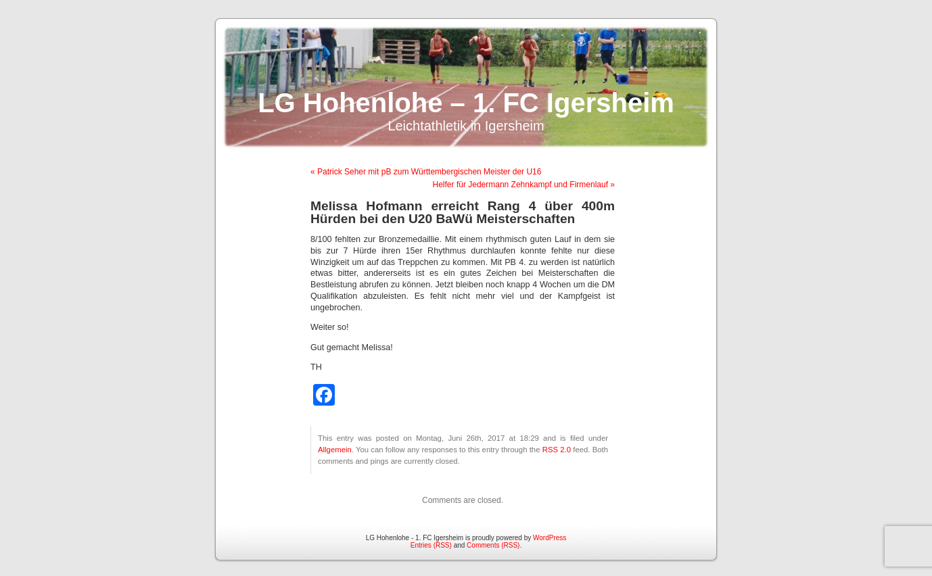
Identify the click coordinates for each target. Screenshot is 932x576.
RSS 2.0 (556, 450)
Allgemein (335, 450)
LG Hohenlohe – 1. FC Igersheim (466, 103)
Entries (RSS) (431, 545)
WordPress (549, 538)
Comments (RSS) (493, 545)
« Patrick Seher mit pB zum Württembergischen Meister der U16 (425, 171)
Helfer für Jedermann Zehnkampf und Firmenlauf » (524, 184)
